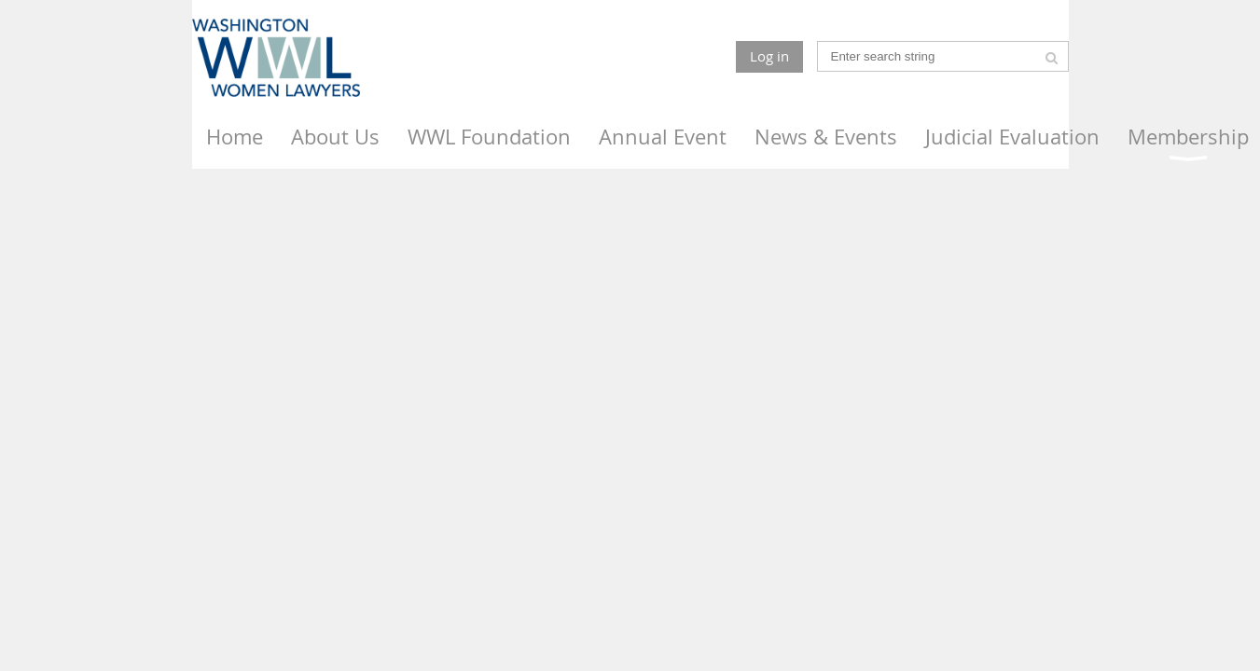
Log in (769, 56)
